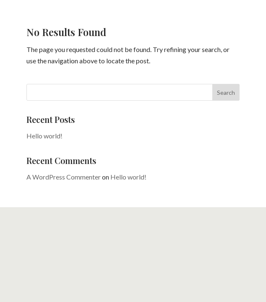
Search (226, 92)
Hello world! (44, 136)
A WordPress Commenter (63, 177)
